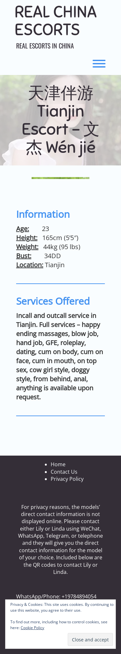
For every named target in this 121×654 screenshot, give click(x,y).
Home (58, 464)
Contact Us (64, 471)
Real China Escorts (56, 21)
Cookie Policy (32, 627)
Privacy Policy (67, 478)
